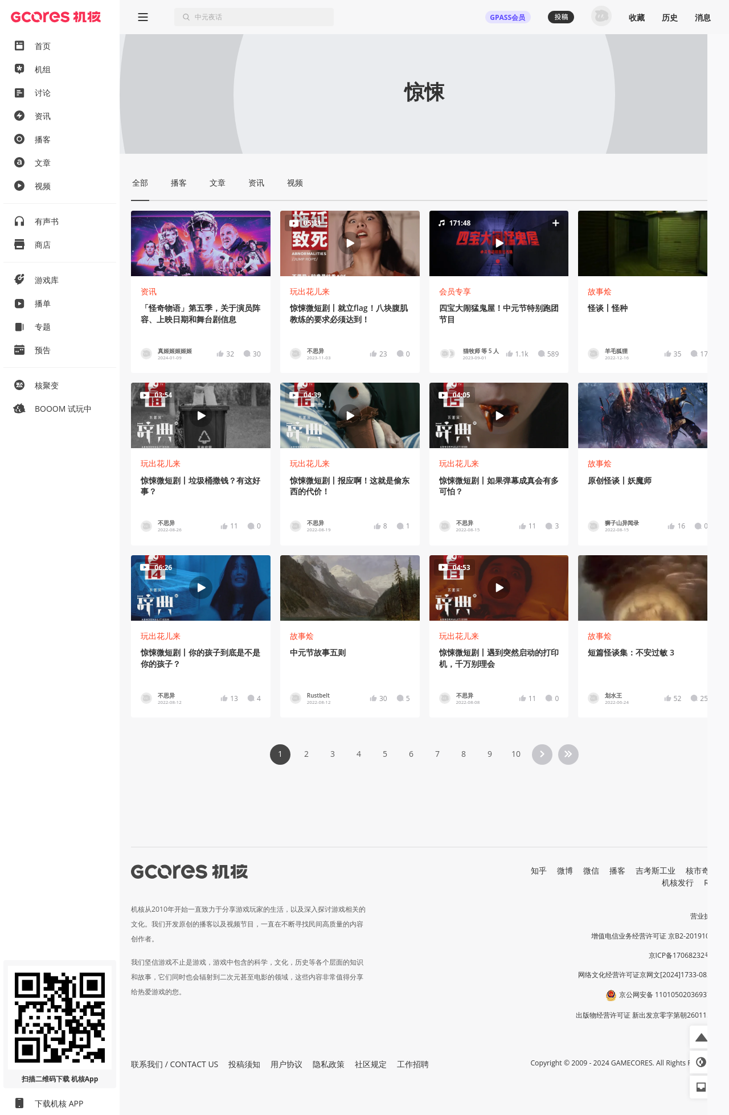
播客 (617, 870)
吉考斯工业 (655, 870)
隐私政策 (329, 1064)
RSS (711, 882)
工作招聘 (413, 1064)
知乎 (539, 870)
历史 (670, 17)
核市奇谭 (702, 870)
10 (516, 753)
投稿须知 (244, 1064)
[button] (499, 243)
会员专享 (455, 291)
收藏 (637, 17)
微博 (565, 870)
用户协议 (286, 1064)
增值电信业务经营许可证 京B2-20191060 (654, 936)
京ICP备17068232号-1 (683, 955)
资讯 (149, 291)
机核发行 (678, 882)
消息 (703, 17)
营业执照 (704, 916)
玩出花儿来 (310, 291)
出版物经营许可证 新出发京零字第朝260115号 (647, 1015)
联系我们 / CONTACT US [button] (174, 1064)
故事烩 (600, 291)
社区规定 (371, 1064)
